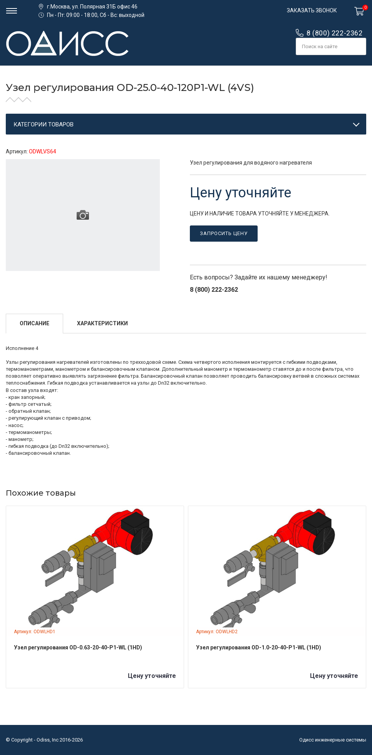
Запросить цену (224, 233)
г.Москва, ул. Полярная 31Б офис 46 (92, 6)
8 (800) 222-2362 (335, 33)
